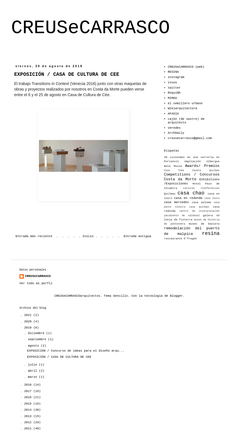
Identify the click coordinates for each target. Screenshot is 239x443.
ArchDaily (176, 133)
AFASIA (173, 113)
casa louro (212, 198)
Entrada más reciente (34, 236)
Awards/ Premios (202, 166)
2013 (28, 416)
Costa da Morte (180, 179)
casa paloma (201, 202)
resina (211, 233)
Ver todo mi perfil (36, 283)
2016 (28, 397)
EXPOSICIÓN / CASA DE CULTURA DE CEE (59, 357)
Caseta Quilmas (206, 170)
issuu (172, 82)
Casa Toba (174, 170)
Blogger (176, 296)
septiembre (38, 339)
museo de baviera (204, 223)
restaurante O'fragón (180, 238)
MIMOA (172, 98)
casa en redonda (188, 198)
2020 (28, 321)
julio (33, 364)
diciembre (37, 333)
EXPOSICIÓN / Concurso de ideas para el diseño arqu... (75, 350)
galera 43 (211, 215)
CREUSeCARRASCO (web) (186, 67)
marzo (33, 377)
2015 (28, 403)
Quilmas (169, 193)
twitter (174, 87)
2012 (28, 422)
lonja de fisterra (178, 219)
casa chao (191, 193)
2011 (28, 428)
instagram (176, 77)
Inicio (88, 236)
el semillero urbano (185, 103)
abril (33, 371)
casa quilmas (199, 207)
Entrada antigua (137, 236)
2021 (28, 315)
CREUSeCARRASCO (90, 28)
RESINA (173, 72)
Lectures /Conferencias (201, 188)
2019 (28, 327)
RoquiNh (174, 92)
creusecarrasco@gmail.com (190, 138)
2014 (28, 410)
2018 (28, 384)
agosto (34, 345)
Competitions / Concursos (192, 174)
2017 (28, 391)
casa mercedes (176, 202)
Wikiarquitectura (182, 108)
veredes (174, 128)
